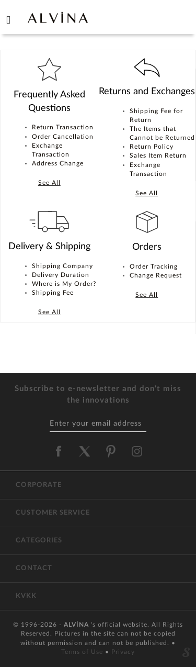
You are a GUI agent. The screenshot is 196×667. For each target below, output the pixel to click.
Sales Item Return (158, 155)
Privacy (123, 652)
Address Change (58, 163)
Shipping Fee (53, 293)
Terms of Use (83, 652)
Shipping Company (62, 266)
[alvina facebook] (58, 451)
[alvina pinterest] (111, 451)
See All (49, 183)
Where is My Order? (64, 284)
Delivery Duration (60, 275)
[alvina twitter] (84, 451)
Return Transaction (63, 127)
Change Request (156, 275)
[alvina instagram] (138, 451)
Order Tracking (154, 266)
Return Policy (152, 146)
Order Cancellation (63, 137)
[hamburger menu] (8, 18)
